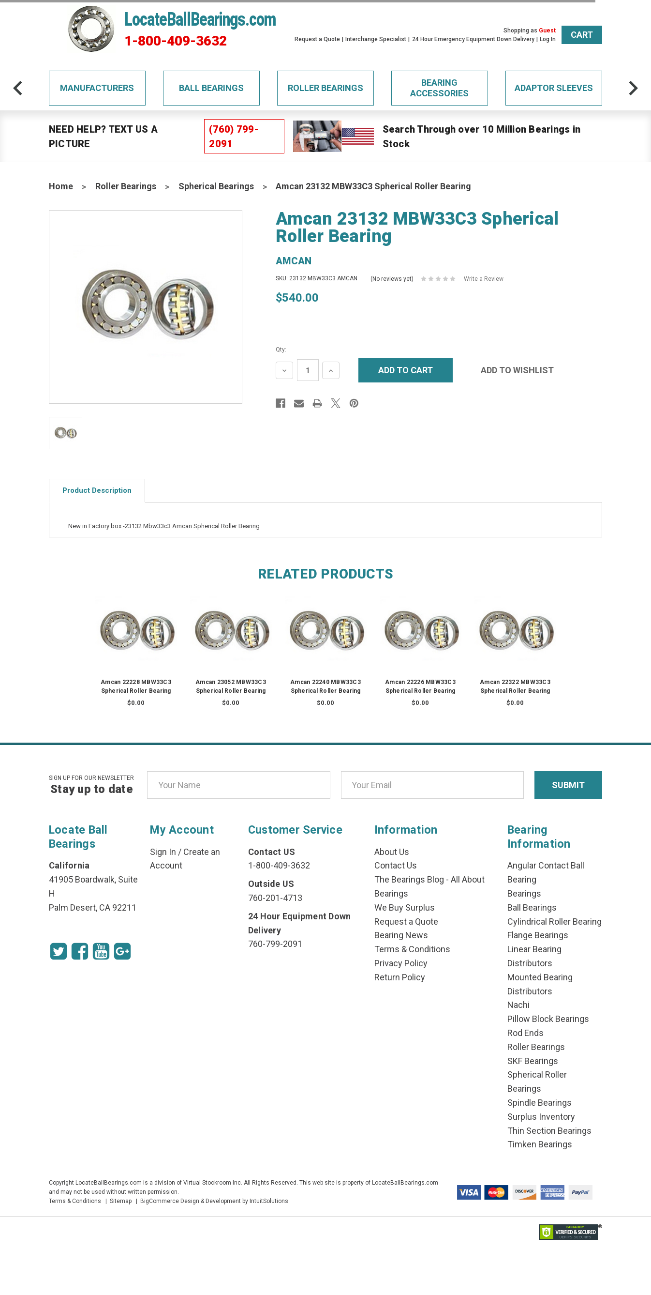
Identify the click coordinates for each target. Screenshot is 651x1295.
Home (61, 186)
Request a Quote (317, 39)
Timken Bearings (539, 1144)
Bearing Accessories (439, 87)
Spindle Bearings (539, 1102)
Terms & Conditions (412, 949)
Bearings (524, 893)
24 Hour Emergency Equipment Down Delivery (473, 39)
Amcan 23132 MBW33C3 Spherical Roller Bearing (373, 186)
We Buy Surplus (404, 907)
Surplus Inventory (541, 1117)
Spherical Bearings (216, 186)
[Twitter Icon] (58, 951)
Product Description (97, 490)
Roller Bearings (325, 88)
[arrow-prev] (17, 88)
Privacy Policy (401, 963)
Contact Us (395, 865)
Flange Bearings (537, 935)
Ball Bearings (211, 88)
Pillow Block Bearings (548, 1019)
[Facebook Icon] (79, 951)
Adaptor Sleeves (554, 88)
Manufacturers (97, 88)
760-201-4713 (275, 898)
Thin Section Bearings (549, 1131)
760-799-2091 (275, 944)
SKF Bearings (532, 1061)
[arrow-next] (633, 88)
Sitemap (121, 1201)
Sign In (163, 852)
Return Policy (399, 977)
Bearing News (401, 935)
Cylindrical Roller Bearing (554, 921)
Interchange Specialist (375, 39)
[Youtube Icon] (101, 951)
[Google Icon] (122, 951)
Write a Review (483, 278)
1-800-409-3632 (175, 41)
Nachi (518, 1005)
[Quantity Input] (308, 370)
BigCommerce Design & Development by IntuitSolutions (214, 1201)
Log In (548, 39)
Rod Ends (525, 1033)
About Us (391, 852)
